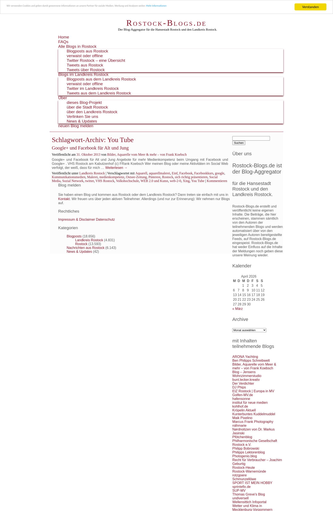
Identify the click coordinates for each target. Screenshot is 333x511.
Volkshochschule (127, 181)
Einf (175, 173)
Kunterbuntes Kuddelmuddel (253, 414)
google (219, 173)
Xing (186, 181)
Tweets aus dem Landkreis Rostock (99, 93)
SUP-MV (239, 490)
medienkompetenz (111, 177)
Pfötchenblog (242, 437)
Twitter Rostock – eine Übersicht (96, 60)
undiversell (240, 498)
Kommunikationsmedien (68, 177)
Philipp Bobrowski (245, 448)
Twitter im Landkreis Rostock (93, 88)
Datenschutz (105, 219)
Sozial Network (72, 181)
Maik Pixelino (242, 418)
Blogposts (74, 236)
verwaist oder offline (85, 56)
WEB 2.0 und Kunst (154, 181)
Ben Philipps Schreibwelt (251, 360)
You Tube (197, 181)
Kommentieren (217, 181)
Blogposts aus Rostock (87, 51)
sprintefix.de (241, 486)
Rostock (167, 177)
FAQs (63, 42)
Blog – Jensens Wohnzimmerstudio (246, 374)
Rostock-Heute (243, 467)
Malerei (92, 177)
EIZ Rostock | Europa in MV (253, 391)
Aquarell (141, 173)
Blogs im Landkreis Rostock (83, 74)
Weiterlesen (116, 167)
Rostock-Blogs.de (166, 23)
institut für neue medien (250, 402)
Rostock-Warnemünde (249, 471)
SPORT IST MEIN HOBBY (252, 483)
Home (63, 37)
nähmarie (239, 425)
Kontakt (64, 199)
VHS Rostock (105, 181)
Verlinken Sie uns (82, 116)
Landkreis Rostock (92, 173)
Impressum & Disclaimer (76, 219)
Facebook (185, 173)
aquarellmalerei (159, 173)
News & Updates (82, 121)
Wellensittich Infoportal (249, 502)
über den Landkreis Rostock (92, 112)
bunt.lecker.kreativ (246, 379)
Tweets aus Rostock (85, 65)
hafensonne (241, 399)
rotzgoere (239, 475)
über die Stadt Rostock (87, 107)
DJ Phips (239, 387)
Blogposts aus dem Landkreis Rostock (101, 79)
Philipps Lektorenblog (248, 452)
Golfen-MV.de (242, 395)
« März (237, 309)
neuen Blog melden (75, 126)
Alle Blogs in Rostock (77, 46)
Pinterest (154, 177)
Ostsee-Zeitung (136, 177)
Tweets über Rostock (86, 70)
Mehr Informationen (224, 7)
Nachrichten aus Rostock (85, 248)
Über (62, 98)
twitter (89, 181)
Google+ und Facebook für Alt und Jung (90, 148)
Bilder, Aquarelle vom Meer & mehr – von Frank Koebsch (147, 154)
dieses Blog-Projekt (84, 102)
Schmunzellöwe (244, 479)
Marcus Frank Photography (252, 421)
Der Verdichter (243, 383)
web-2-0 (175, 181)
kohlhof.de (240, 406)
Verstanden (310, 7)
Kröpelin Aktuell (244, 410)
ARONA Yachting (245, 357)
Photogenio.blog (244, 456)
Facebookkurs (203, 173)
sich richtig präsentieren (191, 177)
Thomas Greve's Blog (248, 494)
